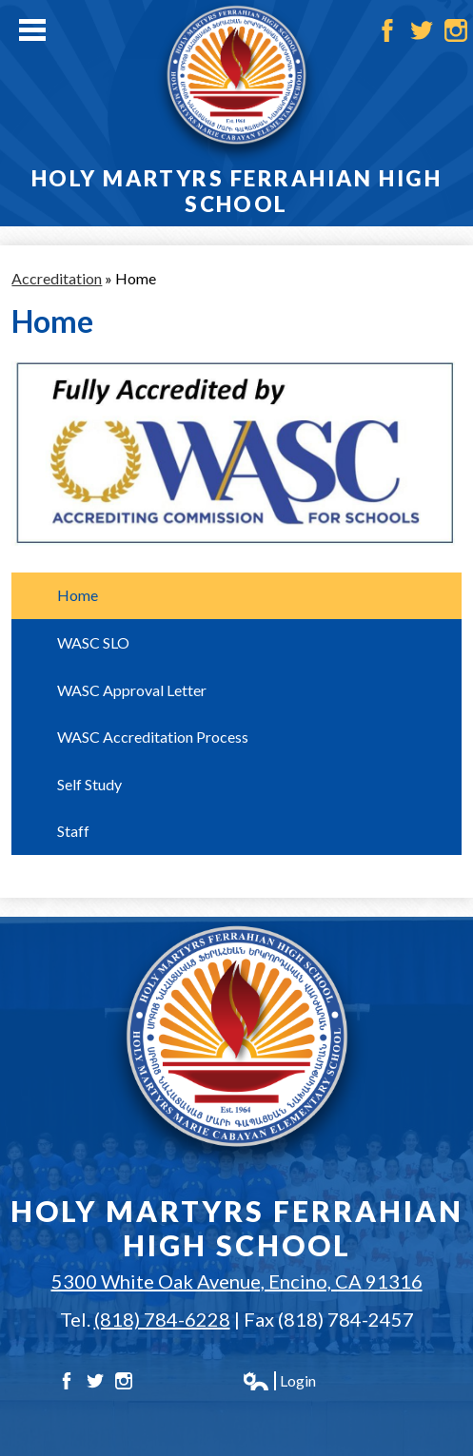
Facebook (387, 30)
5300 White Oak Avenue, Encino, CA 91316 (237, 1281)
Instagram (455, 30)
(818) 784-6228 (162, 1319)
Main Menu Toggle (32, 30)
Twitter (421, 30)
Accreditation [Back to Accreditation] (56, 278)
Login (279, 1380)
